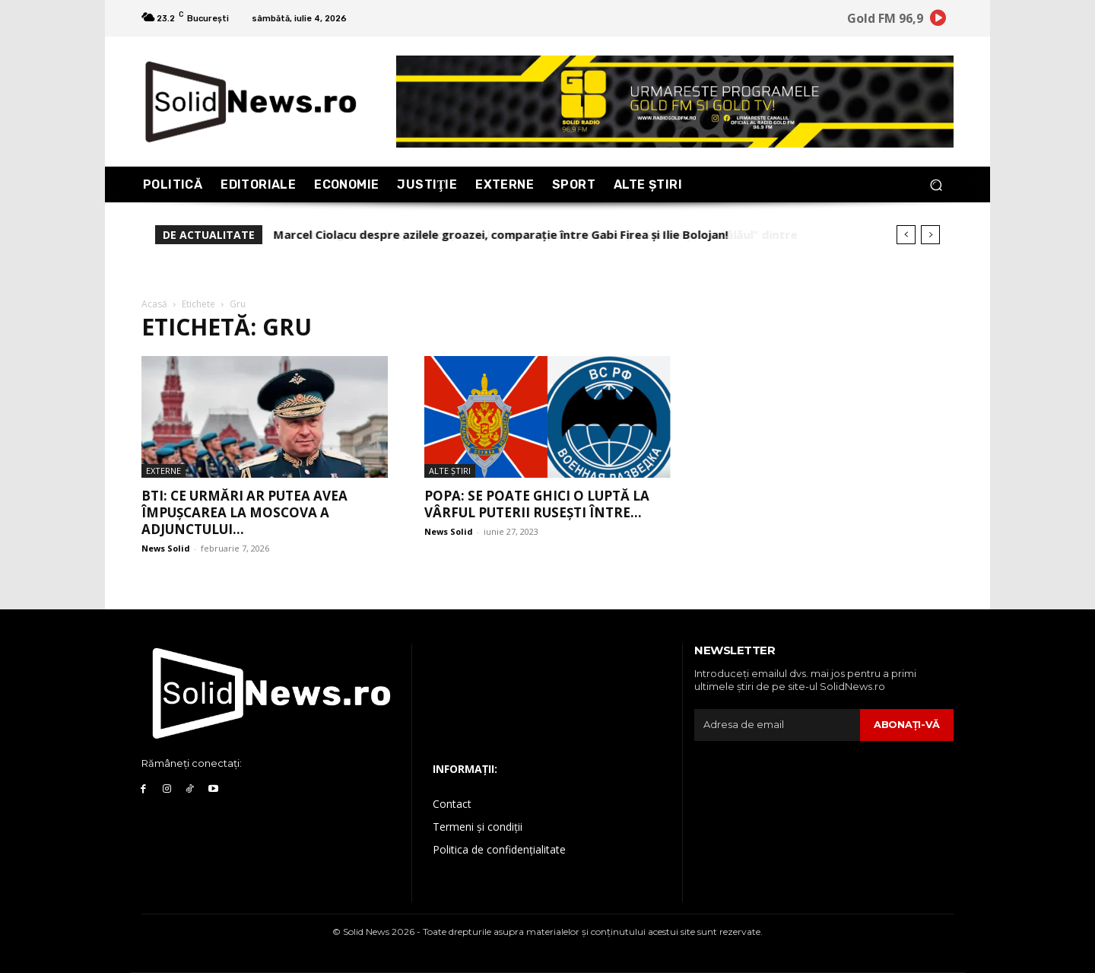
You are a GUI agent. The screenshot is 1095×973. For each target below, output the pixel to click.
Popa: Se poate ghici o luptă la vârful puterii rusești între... (536, 504)
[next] (930, 234)
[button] (936, 184)
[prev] (906, 234)
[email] (777, 725)
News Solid (165, 548)
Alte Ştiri (450, 470)
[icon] (938, 20)
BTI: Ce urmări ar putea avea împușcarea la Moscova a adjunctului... (244, 512)
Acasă (154, 303)
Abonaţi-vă (907, 724)
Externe (163, 470)
